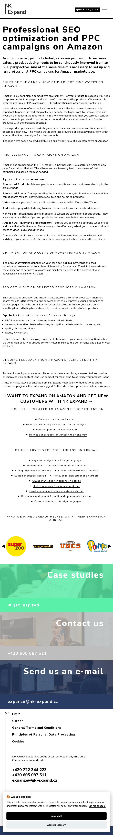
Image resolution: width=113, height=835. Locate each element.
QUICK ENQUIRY (87, 9)
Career (17, 721)
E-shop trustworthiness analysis (78, 470)
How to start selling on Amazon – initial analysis (56, 424)
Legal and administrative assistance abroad (56, 491)
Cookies (18, 741)
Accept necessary (56, 824)
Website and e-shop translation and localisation (56, 465)
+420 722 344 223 (29, 769)
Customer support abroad (30, 475)
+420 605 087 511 (30, 653)
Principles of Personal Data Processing (43, 734)
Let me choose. (97, 806)
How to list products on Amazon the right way (58, 434)
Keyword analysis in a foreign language (56, 460)
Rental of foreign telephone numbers (76, 475)
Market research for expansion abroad (56, 486)
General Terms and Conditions (36, 728)
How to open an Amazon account (56, 429)
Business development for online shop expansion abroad (56, 496)
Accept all (56, 816)
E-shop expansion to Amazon (56, 419)
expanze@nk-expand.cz (35, 701)
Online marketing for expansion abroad (56, 480)
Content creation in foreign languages (58, 501)
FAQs (16, 714)
